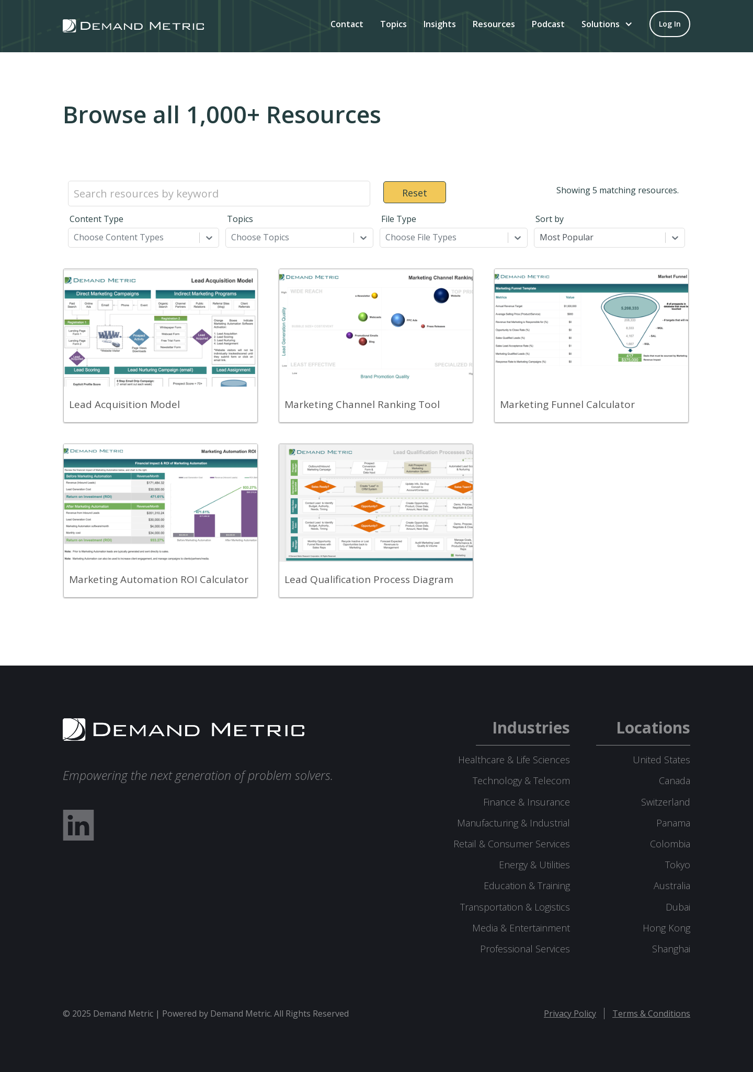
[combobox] (75, 237)
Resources (494, 24)
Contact (346, 24)
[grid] (376, 438)
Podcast (548, 24)
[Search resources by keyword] (219, 193)
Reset (414, 193)
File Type (398, 219)
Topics (393, 24)
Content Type (96, 219)
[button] (607, 24)
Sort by (549, 219)
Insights (440, 24)
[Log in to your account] (669, 24)
